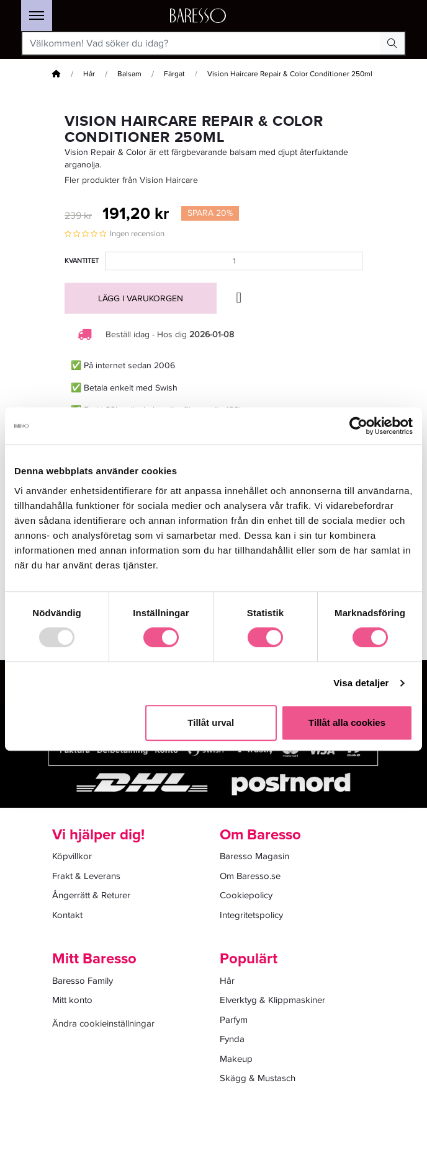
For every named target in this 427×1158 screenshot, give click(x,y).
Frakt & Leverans (86, 876)
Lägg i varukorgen (140, 298)
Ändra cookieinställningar (103, 1023)
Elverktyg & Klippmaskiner (272, 1000)
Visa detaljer (361, 683)
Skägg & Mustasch (257, 1078)
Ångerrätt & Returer (91, 895)
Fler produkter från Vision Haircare (131, 180)
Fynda (232, 1039)
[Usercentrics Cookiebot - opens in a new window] (358, 426)
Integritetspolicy (251, 915)
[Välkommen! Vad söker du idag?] (201, 43)
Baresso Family (82, 980)
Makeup (236, 1058)
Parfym (234, 1019)
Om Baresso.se (250, 876)
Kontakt (67, 915)
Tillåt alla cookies (346, 722)
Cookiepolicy (246, 895)
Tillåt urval (210, 722)
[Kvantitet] (233, 261)
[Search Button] (392, 43)
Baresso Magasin (254, 856)
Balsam (129, 74)
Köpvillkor (72, 856)
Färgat (174, 74)
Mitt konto (72, 1000)
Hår (89, 74)
